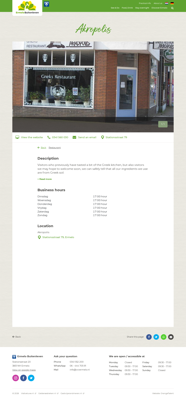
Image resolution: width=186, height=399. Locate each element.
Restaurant (55, 148)
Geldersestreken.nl (48, 393)
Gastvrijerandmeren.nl (72, 393)
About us (158, 3)
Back (41, 147)
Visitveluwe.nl (28, 393)
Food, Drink (127, 8)
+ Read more (44, 179)
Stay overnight (142, 8)
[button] (149, 337)
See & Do (115, 8)
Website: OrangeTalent (163, 393)
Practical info (145, 3)
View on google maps (24, 370)
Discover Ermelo (159, 8)
